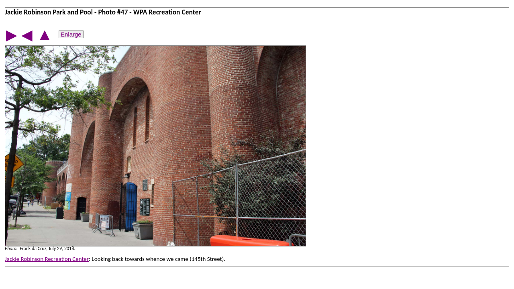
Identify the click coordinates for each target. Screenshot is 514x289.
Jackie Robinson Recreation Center (47, 259)
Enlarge (71, 34)
